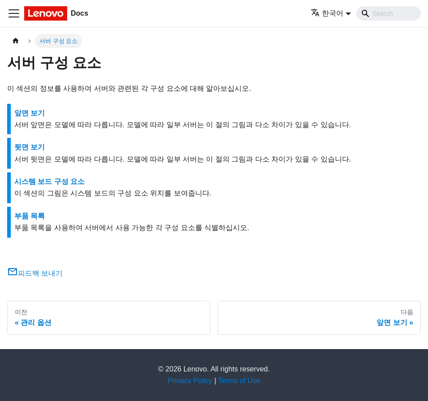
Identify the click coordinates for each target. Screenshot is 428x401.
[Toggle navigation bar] (14, 13)
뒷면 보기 (29, 147)
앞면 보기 (29, 113)
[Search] (388, 13)
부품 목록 (29, 216)
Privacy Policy (190, 380)
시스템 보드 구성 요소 (49, 181)
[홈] (15, 41)
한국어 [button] (327, 13)
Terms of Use (239, 380)
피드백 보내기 (35, 273)
